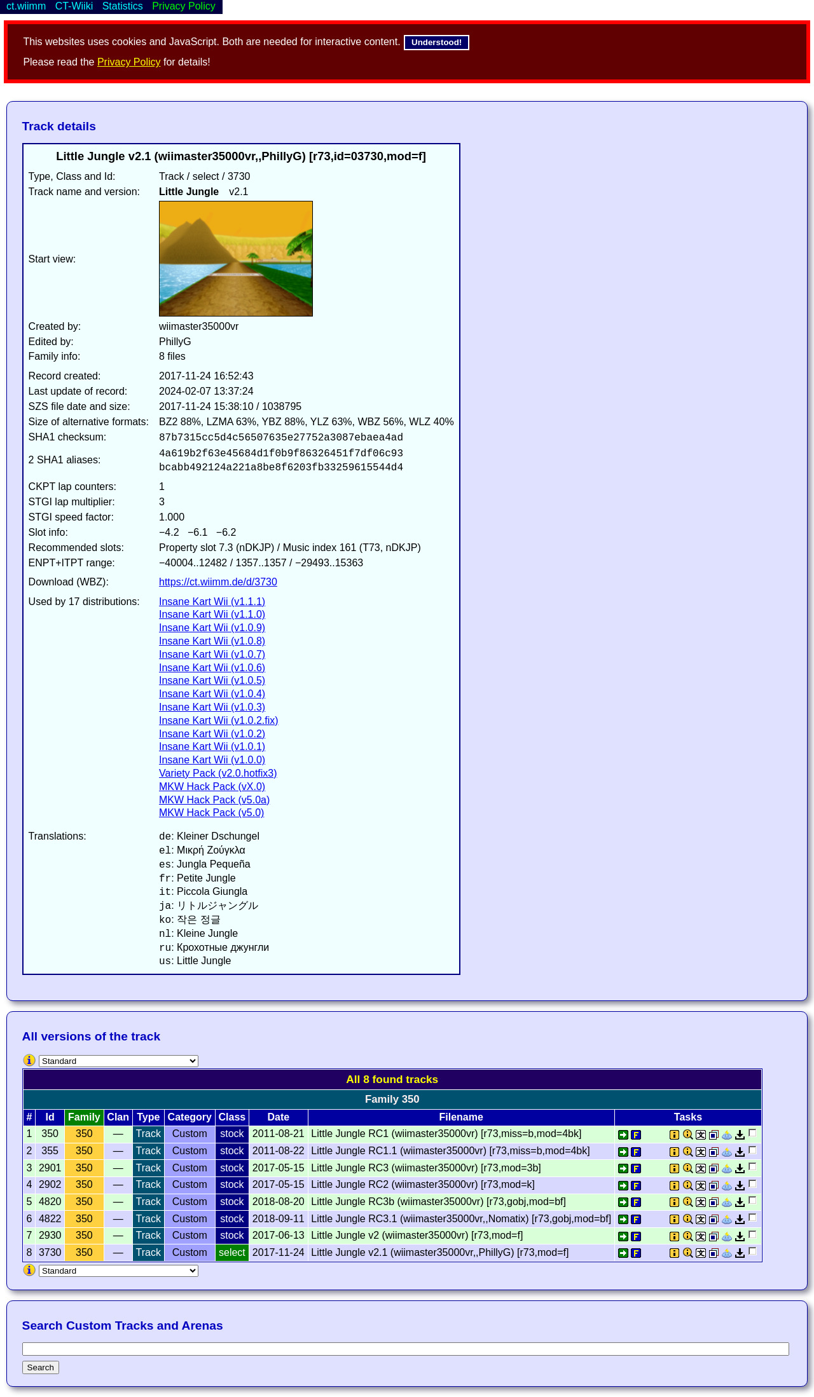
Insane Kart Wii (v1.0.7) (212, 654)
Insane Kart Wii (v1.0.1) (212, 746)
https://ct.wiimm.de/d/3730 (218, 581)
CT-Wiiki (74, 6)
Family (84, 1117)
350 (84, 1133)
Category (190, 1117)
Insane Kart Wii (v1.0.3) (212, 707)
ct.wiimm (26, 6)
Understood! (436, 42)
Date (278, 1117)
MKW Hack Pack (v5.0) (211, 812)
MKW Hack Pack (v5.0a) (214, 799)
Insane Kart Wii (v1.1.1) (212, 601)
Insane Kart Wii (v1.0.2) (212, 733)
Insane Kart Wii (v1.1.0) (212, 614)
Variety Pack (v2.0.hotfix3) (218, 773)
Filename (461, 1117)
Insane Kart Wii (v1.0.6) (212, 667)
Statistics (122, 6)
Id (50, 1117)
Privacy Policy (129, 62)
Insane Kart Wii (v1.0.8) (212, 641)
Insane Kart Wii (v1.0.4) (212, 693)
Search (40, 1367)
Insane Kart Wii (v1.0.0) (212, 759)
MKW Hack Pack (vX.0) (212, 786)
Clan (118, 1117)
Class (232, 1117)
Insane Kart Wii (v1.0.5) (212, 680)
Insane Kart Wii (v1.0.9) (212, 627)
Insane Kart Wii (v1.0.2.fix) (219, 720)
